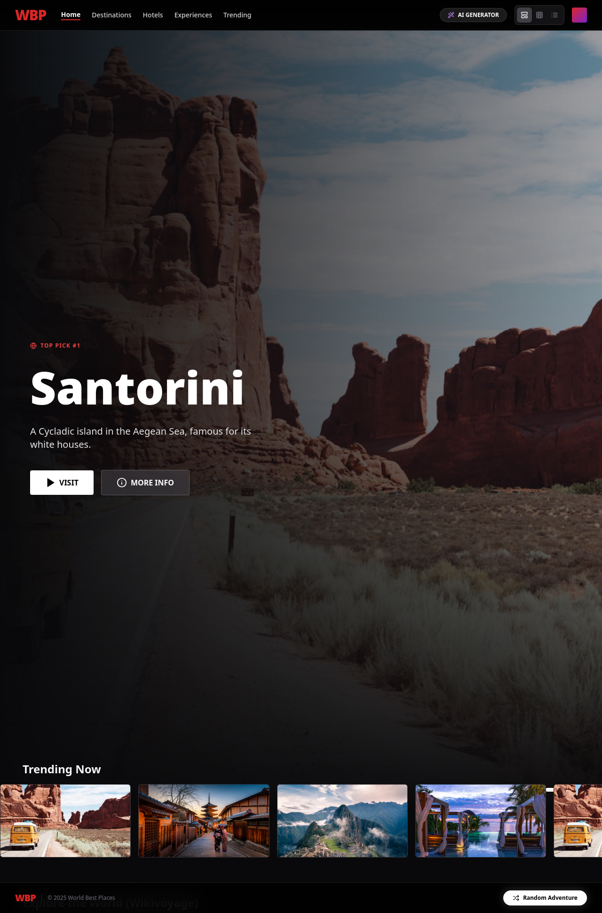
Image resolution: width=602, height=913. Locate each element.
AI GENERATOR (473, 15)
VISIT (62, 482)
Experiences (193, 14)
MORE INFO (145, 482)
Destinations (111, 14)
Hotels (153, 14)
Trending (237, 14)
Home (70, 14)
